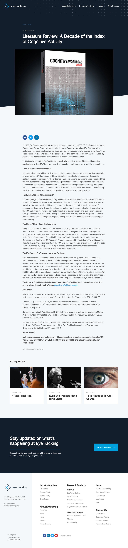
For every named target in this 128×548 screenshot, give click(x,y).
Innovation (35, 508)
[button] (75, 6)
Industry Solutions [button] (69, 6)
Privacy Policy (66, 536)
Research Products (87, 6)
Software (41, 508)
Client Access (113, 6)
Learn (102, 6)
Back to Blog (27, 25)
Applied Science (27, 508)
